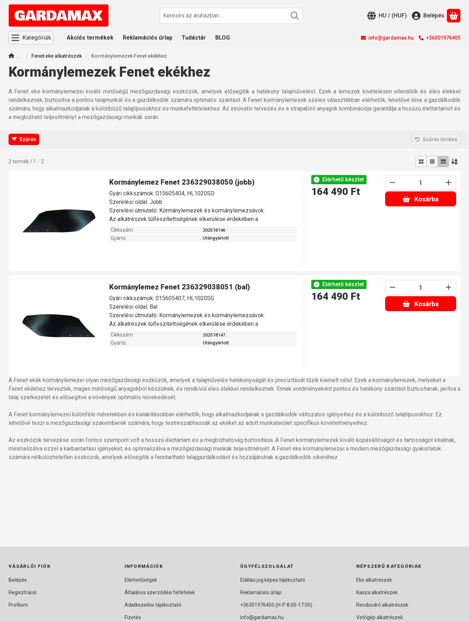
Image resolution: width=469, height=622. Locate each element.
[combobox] (231, 16)
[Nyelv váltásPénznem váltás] (387, 15)
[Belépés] (428, 15)
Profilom (18, 605)
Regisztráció (23, 592)
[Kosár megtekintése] (453, 15)
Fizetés (133, 617)
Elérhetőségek (141, 580)
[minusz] (392, 182)
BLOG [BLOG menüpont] (222, 37)
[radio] (421, 161)
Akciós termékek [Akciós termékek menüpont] (90, 37)
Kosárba (421, 199)
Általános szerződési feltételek (160, 592)
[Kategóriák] (31, 38)
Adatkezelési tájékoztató (153, 605)
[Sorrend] (454, 161)
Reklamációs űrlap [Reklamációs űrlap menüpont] (147, 37)
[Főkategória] (11, 56)
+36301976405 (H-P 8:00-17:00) (276, 605)
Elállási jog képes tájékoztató (272, 580)
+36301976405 (443, 38)
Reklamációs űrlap (261, 592)
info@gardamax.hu (391, 38)
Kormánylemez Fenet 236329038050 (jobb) (181, 182)
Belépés (18, 580)
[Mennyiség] (420, 182)
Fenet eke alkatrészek (56, 56)
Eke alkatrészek (374, 580)
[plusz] (448, 182)
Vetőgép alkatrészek (379, 617)
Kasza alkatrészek (377, 592)
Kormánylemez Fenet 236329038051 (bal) (179, 287)
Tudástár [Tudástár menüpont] (194, 37)
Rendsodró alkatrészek (382, 605)
